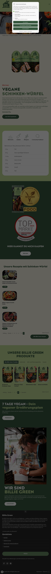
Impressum (25, 31)
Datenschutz (21, 31)
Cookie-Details (29, 31)
